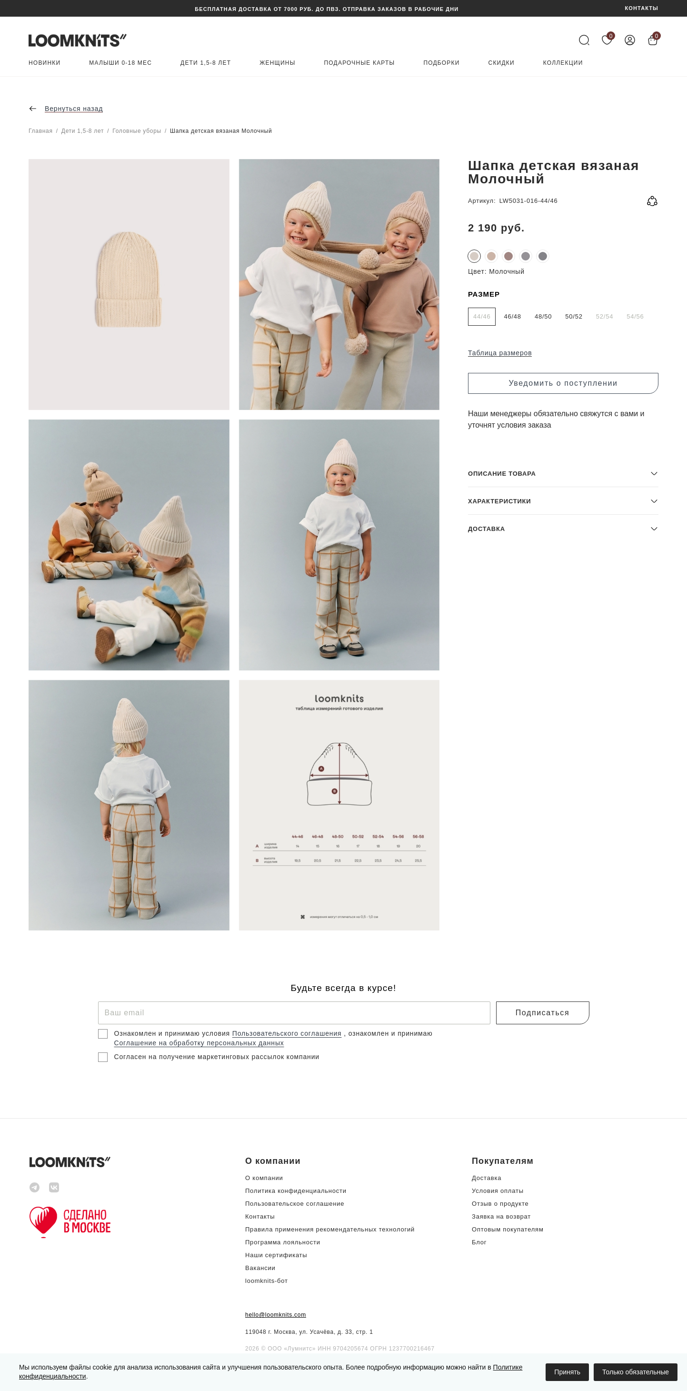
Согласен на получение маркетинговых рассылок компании (216, 1057)
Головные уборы (136, 131)
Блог (479, 1242)
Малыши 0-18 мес (120, 63)
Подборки (441, 63)
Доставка (486, 1177)
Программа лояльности (282, 1242)
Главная (41, 131)
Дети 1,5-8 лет (205, 63)
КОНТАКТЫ (641, 8)
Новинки (44, 63)
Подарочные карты (359, 63)
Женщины (277, 63)
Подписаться (542, 1013)
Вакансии (260, 1267)
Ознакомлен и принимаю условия (173, 1033)
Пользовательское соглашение (294, 1203)
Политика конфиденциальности (296, 1190)
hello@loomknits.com (275, 1314)
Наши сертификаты (276, 1255)
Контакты (260, 1216)
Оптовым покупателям (508, 1229)
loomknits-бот (266, 1280)
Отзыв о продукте (500, 1203)
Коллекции (563, 63)
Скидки (501, 63)
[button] (563, 861)
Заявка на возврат (501, 1216)
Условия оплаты (498, 1190)
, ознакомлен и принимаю (388, 1033)
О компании (264, 1177)
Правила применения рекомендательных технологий (330, 1229)
